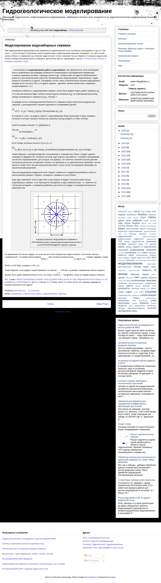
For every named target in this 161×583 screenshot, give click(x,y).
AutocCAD (122, 212)
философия (124, 303)
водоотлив (122, 231)
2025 (124, 130)
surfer (146, 221)
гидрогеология (125, 236)
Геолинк (132, 234)
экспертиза (124, 310)
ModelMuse (132, 215)
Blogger (112, 577)
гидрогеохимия (124, 239)
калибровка (130, 252)
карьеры (152, 253)
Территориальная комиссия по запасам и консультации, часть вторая (33, 564)
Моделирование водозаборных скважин (38, 45)
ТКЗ (134, 301)
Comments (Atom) (62, 311)
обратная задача (139, 274)
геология (142, 234)
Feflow (148, 212)
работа (129, 286)
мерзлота (121, 260)
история (121, 253)
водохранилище (150, 231)
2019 (124, 163)
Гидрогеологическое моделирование (57, 11)
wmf (149, 223)
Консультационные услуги (130, 43)
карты (145, 252)
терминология (150, 298)
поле (129, 281)
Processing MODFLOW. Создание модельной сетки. (134, 499)
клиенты (122, 255)
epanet (130, 212)
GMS (154, 212)
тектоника (122, 298)
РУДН (154, 286)
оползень (129, 278)
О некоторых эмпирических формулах (136, 480)
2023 (124, 147)
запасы (129, 247)
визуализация (132, 229)
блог (136, 226)
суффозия (135, 295)
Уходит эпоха (124, 424)
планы (120, 281)
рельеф (146, 286)
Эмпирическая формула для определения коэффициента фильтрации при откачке (132, 403)
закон (121, 246)
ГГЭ (125, 234)
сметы (153, 288)
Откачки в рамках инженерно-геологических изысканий (132, 382)
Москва (137, 267)
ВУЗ (119, 234)
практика (62, 294)
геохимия (152, 234)
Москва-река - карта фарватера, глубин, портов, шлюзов (27, 554)
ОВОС (153, 274)
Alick (132, 85)
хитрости (122, 305)
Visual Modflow (132, 223)
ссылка (150, 292)
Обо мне (122, 39)
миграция (130, 260)
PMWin (152, 217)
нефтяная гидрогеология (129, 270)
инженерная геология (143, 249)
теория (136, 298)
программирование (136, 283)
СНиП (121, 292)
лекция (133, 258)
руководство (124, 288)
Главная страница (127, 34)
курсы (126, 258)
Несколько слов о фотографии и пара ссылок (103, 548)
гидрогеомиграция (149, 236)
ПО (125, 281)
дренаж (153, 244)
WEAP (143, 223)
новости (146, 270)
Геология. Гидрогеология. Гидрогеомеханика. (103, 544)
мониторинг (151, 264)
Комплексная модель (128, 56)
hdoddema (92, 577)
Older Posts (102, 304)
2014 (124, 184)
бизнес (130, 226)
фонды (134, 303)
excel (137, 211)
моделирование (50, 294)
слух (148, 288)
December (126, 134)
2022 (124, 151)
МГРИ (144, 258)
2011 (124, 196)
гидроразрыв (151, 239)
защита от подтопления (144, 247)
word (154, 223)
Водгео (143, 229)
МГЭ (154, 257)
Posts (88, 556)
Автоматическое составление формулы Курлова (132, 344)
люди (139, 258)
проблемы (122, 283)
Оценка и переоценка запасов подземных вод (23, 543)
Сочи (136, 292)
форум (153, 303)
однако (121, 277)
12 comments (34, 290)
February (125, 138)
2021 (124, 155)
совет (129, 292)
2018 (124, 167)
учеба (153, 300)
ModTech (152, 215)
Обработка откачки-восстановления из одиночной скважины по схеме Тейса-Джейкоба (136, 459)
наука (146, 267)
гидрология (139, 239)
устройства (143, 301)
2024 (124, 143)
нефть (153, 267)
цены (131, 306)
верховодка (151, 226)
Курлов (121, 258)
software (137, 220)
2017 (124, 172)
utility (120, 223)
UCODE (153, 221)
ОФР (137, 277)
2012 (124, 192)
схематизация (148, 295)
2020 (124, 159)
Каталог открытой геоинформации (98, 541)
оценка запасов (148, 277)
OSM (129, 218)
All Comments (92, 560)
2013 (124, 188)
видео (121, 228)
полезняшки (138, 280)
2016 (124, 176)
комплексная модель (32, 294)
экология (152, 308)
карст (139, 253)
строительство (124, 295)
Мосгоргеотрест (125, 267)
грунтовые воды (135, 244)
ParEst (135, 218)
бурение (143, 226)
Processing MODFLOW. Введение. (17, 559)
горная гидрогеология (134, 241)
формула (144, 303)
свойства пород (138, 288)
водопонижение (135, 231)
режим (138, 286)
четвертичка (139, 306)
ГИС (120, 241)
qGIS (128, 220)
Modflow (142, 214)
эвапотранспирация (136, 308)
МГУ (149, 258)
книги (131, 255)
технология (123, 300)
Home (50, 304)
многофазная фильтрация (146, 260)
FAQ (120, 65)
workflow (121, 226)
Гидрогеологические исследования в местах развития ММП (136, 326)
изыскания (123, 250)
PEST (143, 217)
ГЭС (146, 244)
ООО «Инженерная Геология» (96, 538)
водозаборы (16, 294)
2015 (124, 180)
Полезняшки (124, 61)
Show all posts (76, 30)
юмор (134, 311)
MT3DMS (121, 218)
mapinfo (122, 214)
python (121, 220)
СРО (141, 292)
